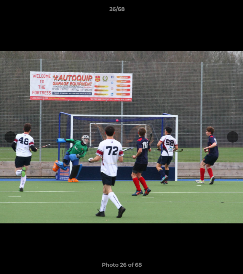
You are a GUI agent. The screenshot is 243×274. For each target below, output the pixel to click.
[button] (215, 11)
